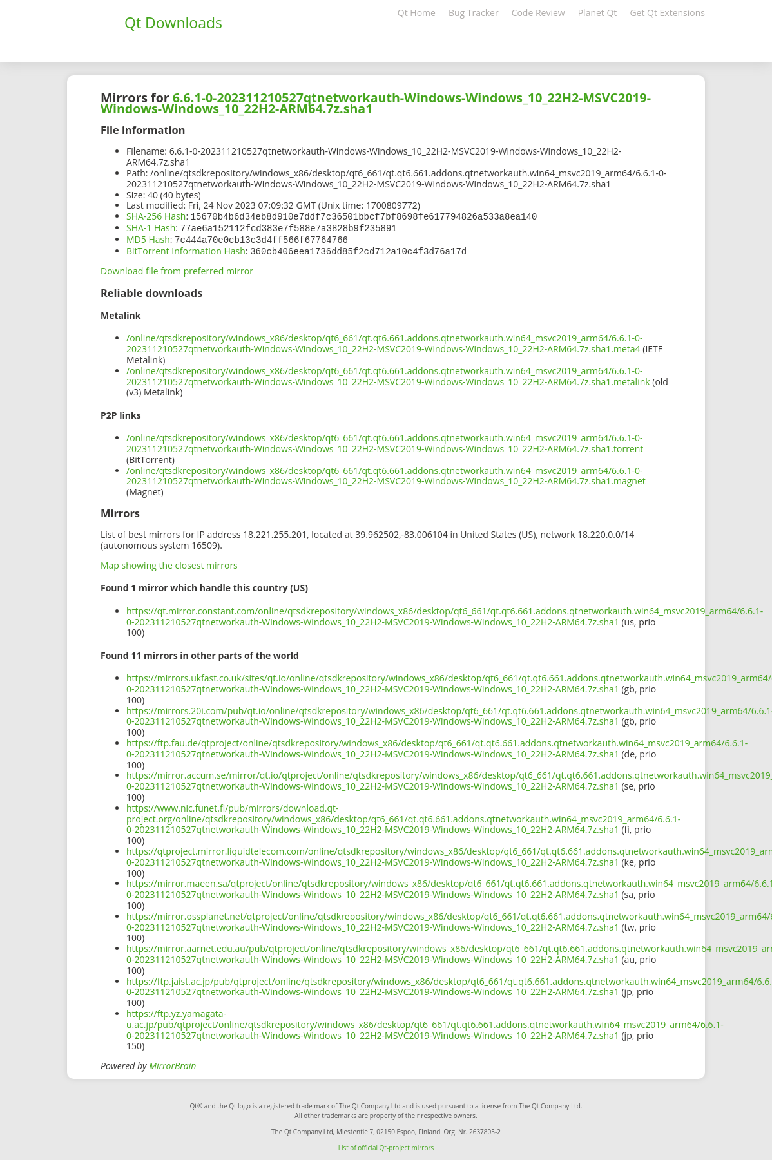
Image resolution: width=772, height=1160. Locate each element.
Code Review (538, 12)
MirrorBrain (172, 1063)
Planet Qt (597, 12)
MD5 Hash (148, 238)
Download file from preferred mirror (177, 268)
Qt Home (417, 12)
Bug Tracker (474, 12)
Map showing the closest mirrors (169, 562)
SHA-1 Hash (150, 227)
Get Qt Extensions (667, 12)
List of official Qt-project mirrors (386, 1145)
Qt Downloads (173, 22)
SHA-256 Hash (156, 216)
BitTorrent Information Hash (186, 249)
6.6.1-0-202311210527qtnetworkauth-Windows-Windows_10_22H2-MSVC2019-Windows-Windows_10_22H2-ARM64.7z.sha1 (376, 103)
